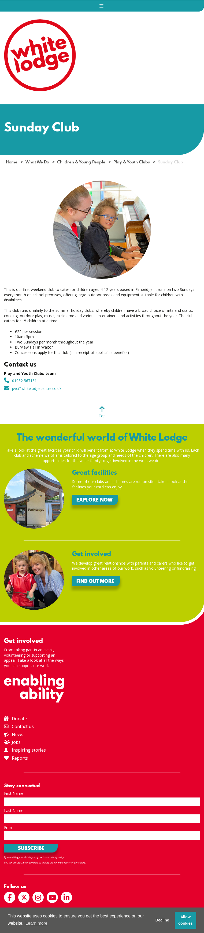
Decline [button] (162, 920)
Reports (20, 758)
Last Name (13, 810)
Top (102, 415)
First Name (13, 793)
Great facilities (94, 472)
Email (8, 827)
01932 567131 (24, 380)
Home (11, 162)
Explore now (94, 499)
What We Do (37, 162)
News (13, 734)
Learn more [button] (36, 923)
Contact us (19, 726)
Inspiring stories (25, 750)
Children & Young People (81, 162)
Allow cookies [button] (185, 920)
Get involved (91, 553)
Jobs (12, 742)
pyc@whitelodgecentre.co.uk (36, 388)
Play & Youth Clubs (131, 162)
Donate (15, 718)
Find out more (95, 581)
